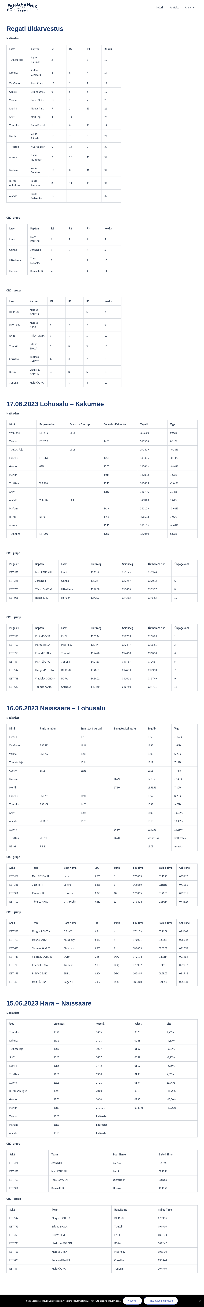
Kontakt (175, 7)
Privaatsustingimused (161, 1300)
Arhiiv (190, 7)
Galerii (161, 7)
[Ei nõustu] (200, 1300)
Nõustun (132, 1300)
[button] (193, 7)
